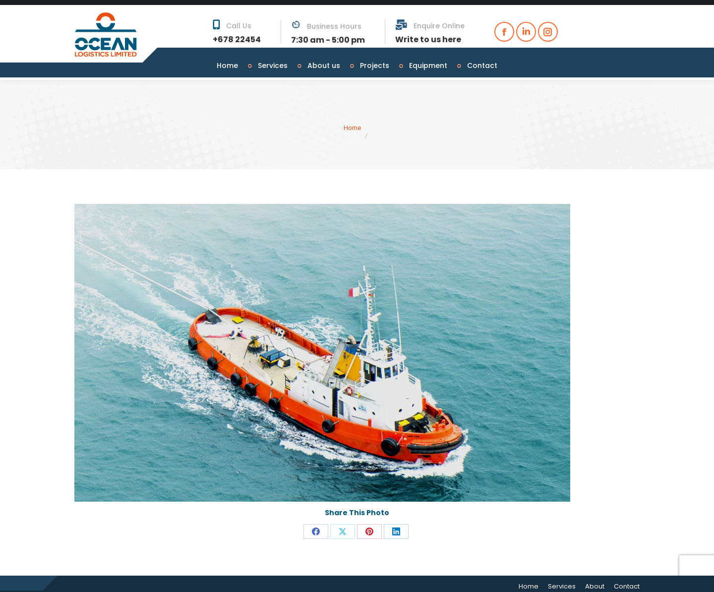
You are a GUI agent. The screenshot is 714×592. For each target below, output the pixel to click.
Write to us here (428, 34)
